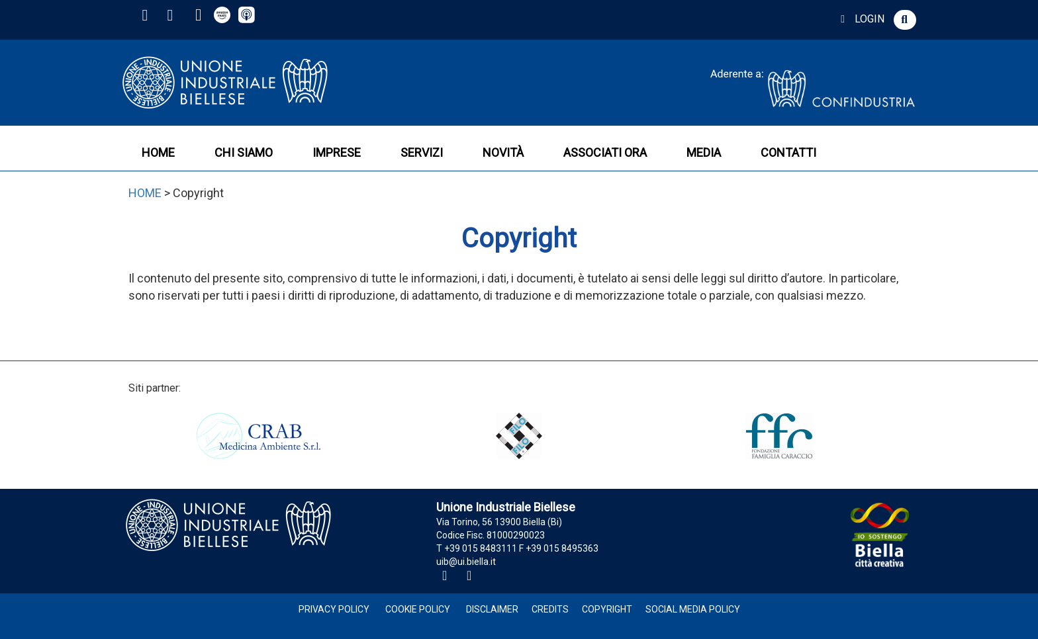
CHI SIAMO (243, 152)
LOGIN (860, 19)
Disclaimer (492, 609)
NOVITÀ (503, 152)
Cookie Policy (417, 609)
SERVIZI (422, 152)
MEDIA (703, 152)
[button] (905, 20)
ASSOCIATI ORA (605, 152)
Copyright (607, 609)
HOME (158, 152)
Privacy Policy (334, 609)
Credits (550, 609)
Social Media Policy (692, 609)
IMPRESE (336, 152)
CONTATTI (788, 152)
